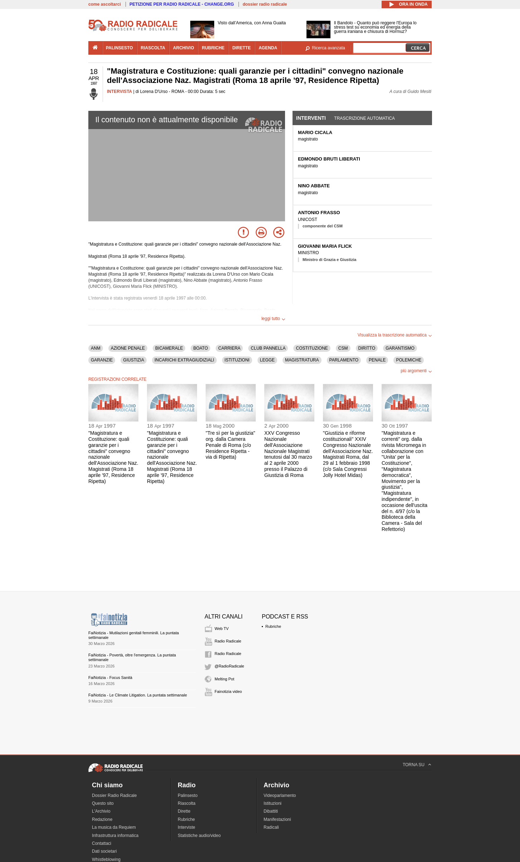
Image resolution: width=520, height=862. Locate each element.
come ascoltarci (104, 4)
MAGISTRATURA (302, 360)
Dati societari (104, 851)
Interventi (311, 118)
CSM (343, 348)
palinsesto (119, 47)
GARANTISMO (400, 348)
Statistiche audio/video (199, 835)
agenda (268, 47)
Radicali (271, 827)
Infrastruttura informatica (115, 835)
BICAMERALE (169, 348)
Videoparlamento (280, 795)
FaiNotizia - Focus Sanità (110, 677)
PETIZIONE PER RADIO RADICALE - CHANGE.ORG (181, 4)
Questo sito (103, 803)
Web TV (222, 628)
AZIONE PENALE (128, 348)
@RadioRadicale (229, 666)
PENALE (377, 360)
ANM (95, 348)
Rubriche (273, 626)
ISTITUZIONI (237, 360)
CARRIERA (229, 348)
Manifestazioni (277, 819)
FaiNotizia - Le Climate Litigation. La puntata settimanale (137, 695)
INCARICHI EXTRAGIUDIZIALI (184, 360)
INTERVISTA (119, 91)
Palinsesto (187, 795)
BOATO (200, 348)
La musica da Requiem (114, 827)
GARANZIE (102, 360)
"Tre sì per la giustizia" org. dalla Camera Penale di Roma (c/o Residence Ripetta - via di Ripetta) (230, 445)
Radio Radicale (228, 641)
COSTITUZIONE (312, 348)
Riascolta (186, 803)
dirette (241, 47)
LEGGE (267, 360)
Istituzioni (272, 803)
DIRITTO (367, 348)
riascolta (153, 47)
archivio (183, 47)
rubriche (213, 47)
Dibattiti (271, 811)
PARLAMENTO (344, 360)
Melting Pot (224, 679)
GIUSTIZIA (133, 360)
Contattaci (101, 843)
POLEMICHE (408, 360)
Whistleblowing (106, 859)
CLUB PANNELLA (268, 348)
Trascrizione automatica (364, 118)
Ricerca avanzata (328, 47)
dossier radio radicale (264, 4)
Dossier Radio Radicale (114, 795)
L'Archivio (101, 811)
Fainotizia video (228, 691)
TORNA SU (414, 764)
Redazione (102, 819)
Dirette (184, 811)
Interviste (186, 827)
